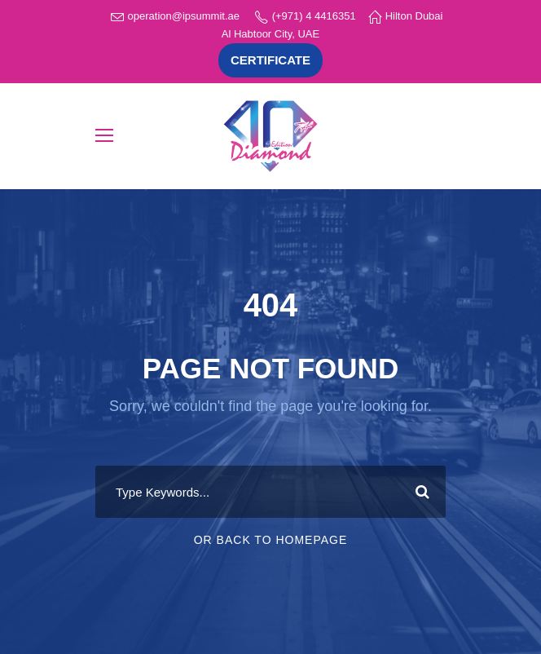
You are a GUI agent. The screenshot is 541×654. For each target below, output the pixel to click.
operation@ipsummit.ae (184, 16)
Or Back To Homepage (271, 539)
